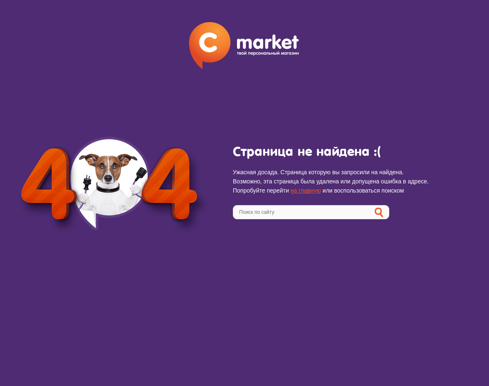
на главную (305, 190)
